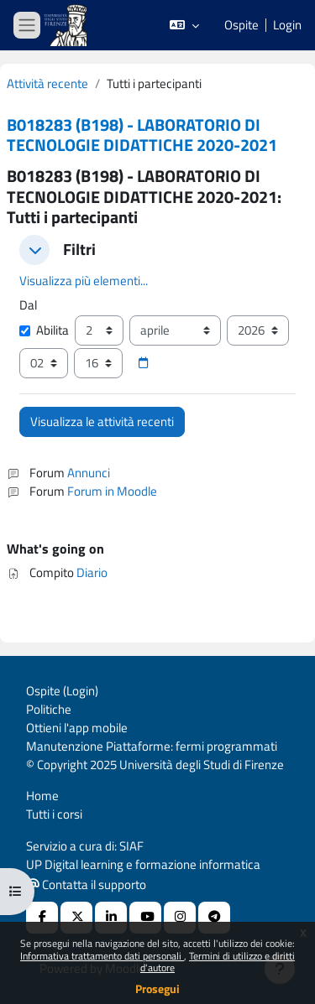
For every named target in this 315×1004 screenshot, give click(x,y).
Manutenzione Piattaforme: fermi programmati (151, 746)
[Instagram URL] (180, 918)
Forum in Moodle (112, 491)
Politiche (48, 709)
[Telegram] (214, 918)
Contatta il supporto (86, 884)
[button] (184, 25)
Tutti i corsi (54, 814)
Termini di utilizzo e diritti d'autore (217, 961)
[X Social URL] (76, 918)
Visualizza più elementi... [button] (83, 280)
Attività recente (47, 84)
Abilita (44, 330)
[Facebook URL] (42, 918)
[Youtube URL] (145, 918)
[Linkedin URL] (111, 918)
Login (287, 25)
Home (42, 795)
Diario (92, 572)
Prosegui (157, 988)
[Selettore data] (143, 363)
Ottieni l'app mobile (77, 727)
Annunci (88, 472)
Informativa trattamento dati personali (102, 956)
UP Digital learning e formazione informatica (143, 864)
